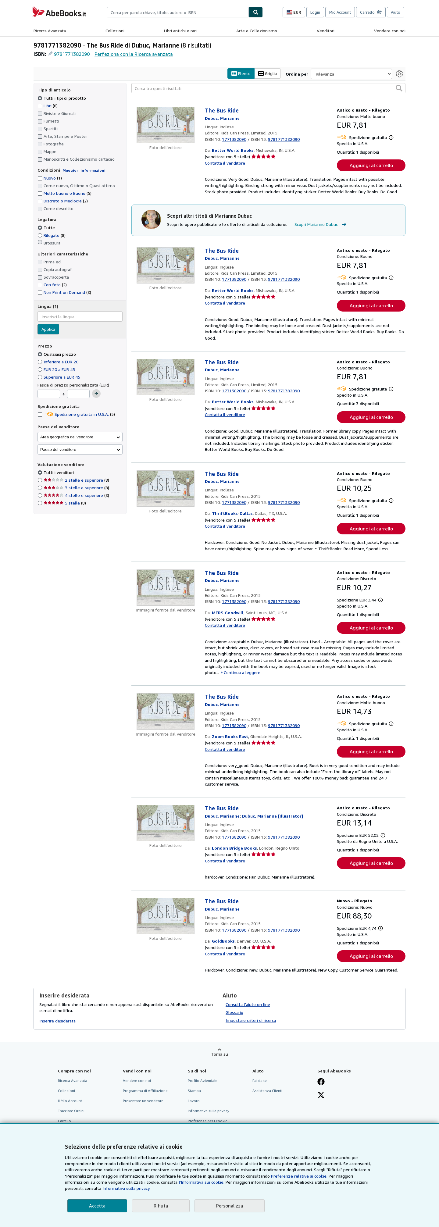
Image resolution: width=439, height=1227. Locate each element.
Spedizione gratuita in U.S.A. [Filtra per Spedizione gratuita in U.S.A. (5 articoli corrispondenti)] (76, 414)
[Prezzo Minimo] (48, 394)
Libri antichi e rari (180, 30)
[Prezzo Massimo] (78, 394)
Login (315, 12)
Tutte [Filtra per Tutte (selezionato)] (46, 227)
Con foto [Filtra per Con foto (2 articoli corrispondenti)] (52, 284)
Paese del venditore (58, 449)
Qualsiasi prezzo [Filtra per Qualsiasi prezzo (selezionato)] (57, 354)
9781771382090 (72, 54)
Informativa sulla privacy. (126, 1188)
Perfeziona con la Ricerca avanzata (134, 54)
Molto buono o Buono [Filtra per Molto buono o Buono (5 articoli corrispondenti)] (64, 193)
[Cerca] (255, 12)
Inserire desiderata (57, 1021)
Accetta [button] (97, 1205)
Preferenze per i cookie (207, 1121)
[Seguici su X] (321, 1095)
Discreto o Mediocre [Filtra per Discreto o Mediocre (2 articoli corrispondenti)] (62, 201)
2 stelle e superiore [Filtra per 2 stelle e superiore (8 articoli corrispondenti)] (76, 480)
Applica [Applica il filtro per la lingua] (48, 329)
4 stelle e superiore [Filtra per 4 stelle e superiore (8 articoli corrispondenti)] (76, 495)
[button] (399, 88)
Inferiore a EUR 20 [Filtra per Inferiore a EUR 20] (58, 361)
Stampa (194, 1090)
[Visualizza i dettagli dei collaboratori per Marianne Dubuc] (222, 118)
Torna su (219, 1054)
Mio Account (340, 12)
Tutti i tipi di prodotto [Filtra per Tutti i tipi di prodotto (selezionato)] (62, 98)
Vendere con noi (389, 30)
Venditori (325, 30)
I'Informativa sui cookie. (201, 1182)
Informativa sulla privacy (208, 1111)
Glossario (234, 1012)
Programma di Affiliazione (145, 1090)
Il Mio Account (70, 1101)
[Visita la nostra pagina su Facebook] (321, 1082)
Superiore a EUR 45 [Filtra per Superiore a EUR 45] (59, 377)
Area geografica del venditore (66, 437)
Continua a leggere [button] (242, 672)
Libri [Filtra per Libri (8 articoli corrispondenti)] (47, 105)
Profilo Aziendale (202, 1080)
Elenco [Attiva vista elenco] (241, 74)
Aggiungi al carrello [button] (371, 165)
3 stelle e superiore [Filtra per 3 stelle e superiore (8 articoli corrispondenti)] (76, 487)
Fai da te (259, 1080)
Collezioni (114, 30)
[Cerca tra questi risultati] (268, 88)
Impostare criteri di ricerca (251, 1020)
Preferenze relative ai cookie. (299, 1176)
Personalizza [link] (229, 1205)
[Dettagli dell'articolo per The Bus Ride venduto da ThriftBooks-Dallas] (165, 488)
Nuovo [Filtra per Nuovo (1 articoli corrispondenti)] (49, 178)
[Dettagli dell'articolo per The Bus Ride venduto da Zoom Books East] (165, 712)
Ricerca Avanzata (50, 30)
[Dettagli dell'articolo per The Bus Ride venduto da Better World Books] (165, 125)
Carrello (64, 1121)
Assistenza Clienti (267, 1090)
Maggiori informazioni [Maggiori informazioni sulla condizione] (83, 170)
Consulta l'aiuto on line (248, 1004)
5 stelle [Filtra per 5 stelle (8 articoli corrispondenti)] (65, 503)
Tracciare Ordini (71, 1111)
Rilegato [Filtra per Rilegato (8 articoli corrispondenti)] (51, 235)
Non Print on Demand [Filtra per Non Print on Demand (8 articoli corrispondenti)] (64, 292)
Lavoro (194, 1101)
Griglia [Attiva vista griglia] (267, 74)
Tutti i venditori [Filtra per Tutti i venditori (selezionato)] (59, 472)
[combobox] (178, 12)
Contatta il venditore (225, 163)
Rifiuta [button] (161, 1205)
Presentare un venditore (143, 1101)
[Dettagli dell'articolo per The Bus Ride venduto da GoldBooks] (165, 916)
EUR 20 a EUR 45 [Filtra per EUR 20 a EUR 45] (56, 369)
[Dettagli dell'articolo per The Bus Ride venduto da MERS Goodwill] (165, 587)
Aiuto (395, 12)
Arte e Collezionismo (256, 30)
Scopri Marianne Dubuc (321, 225)
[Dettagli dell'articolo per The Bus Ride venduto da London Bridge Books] (165, 823)
